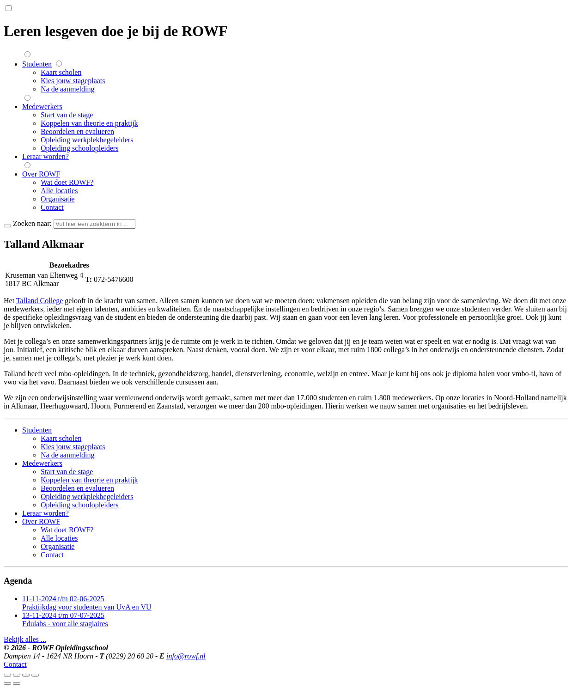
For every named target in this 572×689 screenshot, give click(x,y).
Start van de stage (67, 115)
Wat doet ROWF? (67, 182)
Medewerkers (42, 106)
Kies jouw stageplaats (73, 81)
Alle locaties (59, 191)
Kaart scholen (61, 72)
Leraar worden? (45, 156)
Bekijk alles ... (25, 639)
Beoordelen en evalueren (77, 131)
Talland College (39, 301)
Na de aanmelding (67, 89)
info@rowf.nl (186, 656)
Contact (52, 207)
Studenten (37, 64)
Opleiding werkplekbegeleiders (87, 140)
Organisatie (57, 199)
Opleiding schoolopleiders (79, 148)
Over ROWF (41, 174)
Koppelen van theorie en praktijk (89, 123)
